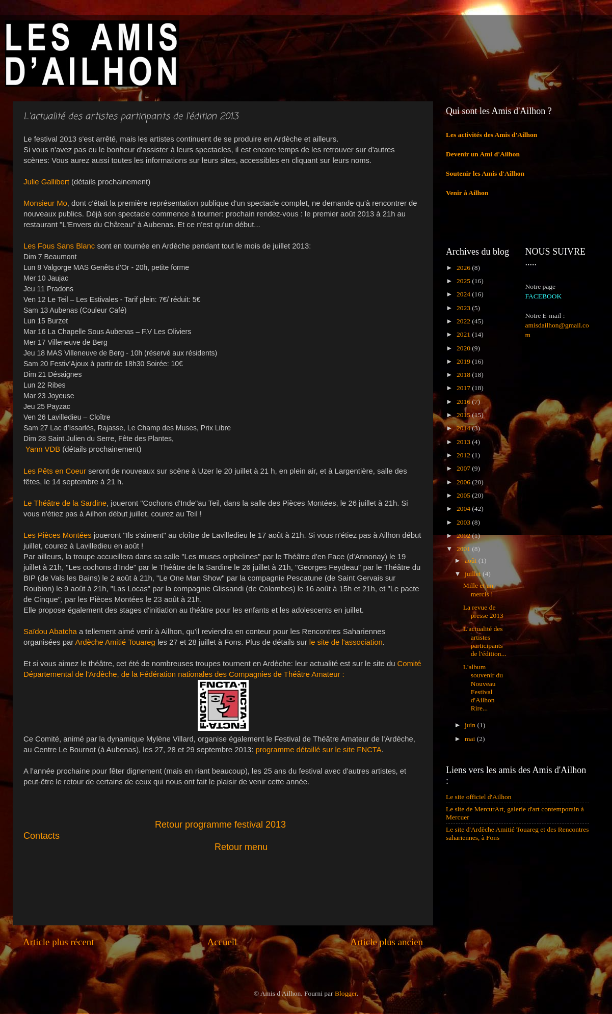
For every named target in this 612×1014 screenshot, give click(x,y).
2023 (464, 308)
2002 (464, 535)
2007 (464, 468)
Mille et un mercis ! (478, 589)
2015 (464, 415)
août (471, 560)
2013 (464, 442)
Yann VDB (42, 449)
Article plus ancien (386, 942)
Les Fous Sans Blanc (59, 246)
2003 (464, 522)
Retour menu (241, 847)
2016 (464, 401)
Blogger (346, 993)
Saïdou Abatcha (50, 631)
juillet (474, 574)
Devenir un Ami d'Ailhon (483, 154)
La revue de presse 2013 (483, 611)
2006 (464, 482)
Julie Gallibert (46, 182)
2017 (464, 388)
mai (471, 739)
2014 (464, 428)
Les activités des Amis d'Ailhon (491, 135)
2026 (464, 267)
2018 (464, 374)
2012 (464, 455)
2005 (464, 495)
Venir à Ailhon (467, 193)
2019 (464, 361)
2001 (464, 549)
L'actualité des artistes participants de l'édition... (485, 641)
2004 (464, 508)
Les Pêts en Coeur (54, 471)
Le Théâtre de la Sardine (65, 503)
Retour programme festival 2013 (220, 824)
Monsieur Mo (45, 203)
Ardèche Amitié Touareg (115, 642)
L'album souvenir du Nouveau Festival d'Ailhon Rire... (483, 687)
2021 (464, 334)
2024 (464, 294)
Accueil (222, 942)
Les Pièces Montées (57, 535)
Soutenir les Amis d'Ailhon (485, 173)
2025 (464, 281)
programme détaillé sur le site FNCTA (319, 750)
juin (471, 725)
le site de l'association (345, 642)
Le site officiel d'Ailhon (479, 797)
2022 (464, 321)
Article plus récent (58, 942)
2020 (464, 348)
